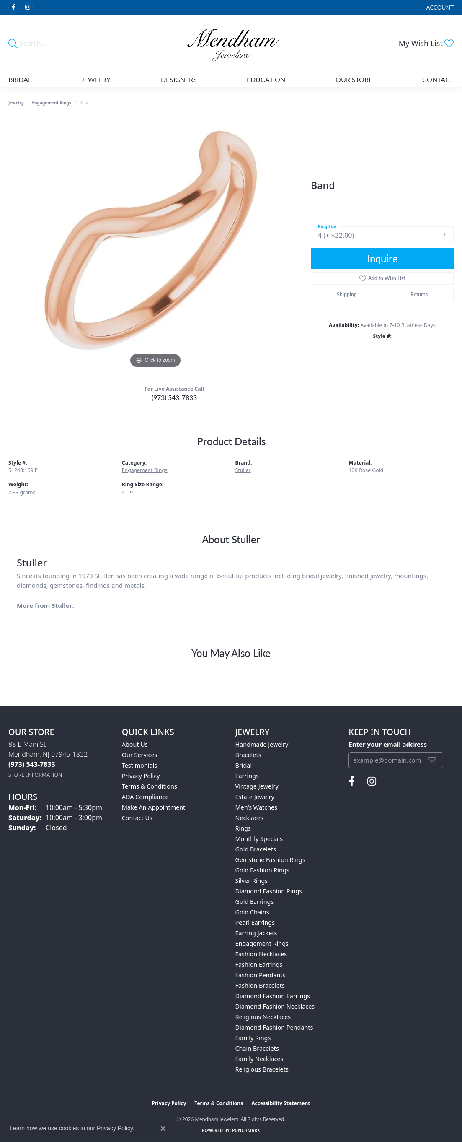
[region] (155, 244)
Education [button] (266, 79)
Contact (438, 79)
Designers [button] (179, 79)
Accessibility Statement (280, 1103)
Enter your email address (387, 744)
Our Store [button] (354, 79)
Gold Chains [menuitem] (252, 912)
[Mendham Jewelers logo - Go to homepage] (231, 43)
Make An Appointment (154, 807)
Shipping (346, 294)
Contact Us (137, 818)
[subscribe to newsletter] (432, 760)
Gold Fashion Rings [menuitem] (262, 870)
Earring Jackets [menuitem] (256, 933)
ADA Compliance (145, 797)
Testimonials (139, 765)
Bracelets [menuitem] (248, 755)
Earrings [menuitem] (247, 776)
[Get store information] (35, 775)
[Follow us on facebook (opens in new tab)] (13, 8)
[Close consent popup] (162, 1128)
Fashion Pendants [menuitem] (260, 975)
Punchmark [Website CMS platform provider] (246, 1130)
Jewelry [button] (96, 79)
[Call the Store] (31, 764)
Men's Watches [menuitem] (256, 807)
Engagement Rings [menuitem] (262, 943)
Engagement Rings (51, 103)
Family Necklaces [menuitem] (259, 1059)
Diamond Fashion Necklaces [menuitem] (275, 1006)
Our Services (139, 755)
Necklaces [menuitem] (249, 818)
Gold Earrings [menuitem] (254, 902)
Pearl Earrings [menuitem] (255, 923)
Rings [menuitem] (243, 828)
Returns (419, 294)
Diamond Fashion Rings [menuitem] (268, 891)
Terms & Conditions (149, 786)
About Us (135, 744)
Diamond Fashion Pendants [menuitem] (274, 1027)
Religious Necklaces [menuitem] (263, 1017)
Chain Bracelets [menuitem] (257, 1048)
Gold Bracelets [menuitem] (255, 849)
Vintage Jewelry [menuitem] (257, 786)
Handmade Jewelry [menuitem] (262, 744)
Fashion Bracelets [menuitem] (260, 985)
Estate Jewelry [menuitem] (254, 797)
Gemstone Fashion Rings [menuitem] (270, 860)
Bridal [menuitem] (243, 765)
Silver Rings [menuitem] (251, 881)
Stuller (243, 470)
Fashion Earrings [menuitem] (259, 964)
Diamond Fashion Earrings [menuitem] (272, 996)
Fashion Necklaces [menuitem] (261, 954)
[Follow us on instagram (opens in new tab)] (28, 8)
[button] (439, 7)
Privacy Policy (141, 776)
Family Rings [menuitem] (253, 1038)
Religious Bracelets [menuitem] (262, 1069)
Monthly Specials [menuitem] (259, 839)
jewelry (16, 103)
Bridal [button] (19, 79)
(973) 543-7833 (174, 397)
